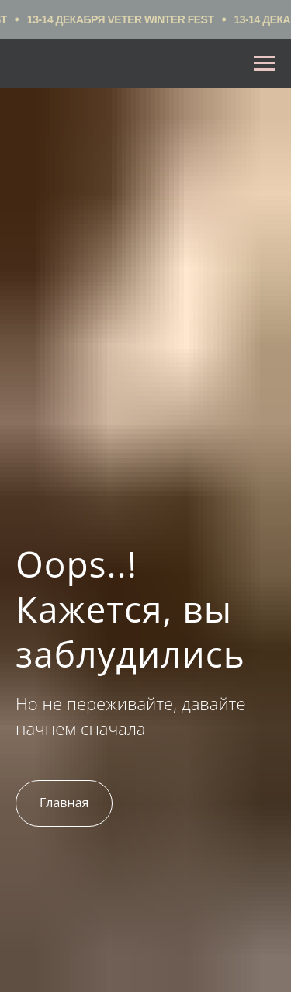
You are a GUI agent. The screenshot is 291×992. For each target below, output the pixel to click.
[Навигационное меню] (264, 63)
